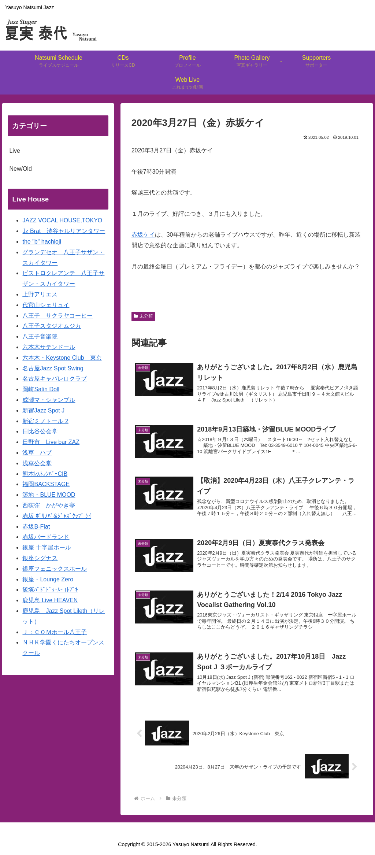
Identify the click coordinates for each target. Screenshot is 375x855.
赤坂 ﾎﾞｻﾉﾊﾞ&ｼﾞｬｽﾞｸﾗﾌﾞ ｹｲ (56, 516)
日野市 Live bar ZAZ (50, 442)
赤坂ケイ (143, 235)
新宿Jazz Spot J (43, 410)
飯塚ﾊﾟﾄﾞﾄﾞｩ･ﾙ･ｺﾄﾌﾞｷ (50, 589)
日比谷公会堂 (39, 431)
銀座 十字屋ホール (46, 547)
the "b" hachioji (41, 241)
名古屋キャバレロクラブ (54, 378)
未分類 (143, 316)
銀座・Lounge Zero (47, 579)
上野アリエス (39, 294)
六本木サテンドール (48, 347)
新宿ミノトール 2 (45, 421)
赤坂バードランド (45, 537)
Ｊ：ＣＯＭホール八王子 (54, 632)
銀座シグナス (39, 558)
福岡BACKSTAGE (46, 484)
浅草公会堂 (37, 463)
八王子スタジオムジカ (51, 326)
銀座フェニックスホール (54, 569)
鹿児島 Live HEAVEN (50, 600)
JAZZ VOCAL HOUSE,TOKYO (62, 220)
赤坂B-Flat (36, 526)
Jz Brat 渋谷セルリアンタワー (63, 231)
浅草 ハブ (37, 452)
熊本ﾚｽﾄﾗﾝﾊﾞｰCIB (44, 474)
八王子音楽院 (39, 336)
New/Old (20, 169)
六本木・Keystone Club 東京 (61, 358)
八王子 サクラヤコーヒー (57, 315)
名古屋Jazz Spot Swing (52, 368)
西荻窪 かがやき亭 (48, 505)
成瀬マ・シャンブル (48, 400)
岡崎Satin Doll (40, 389)
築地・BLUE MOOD (48, 495)
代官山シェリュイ (45, 305)
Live (14, 151)
